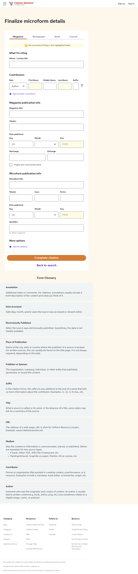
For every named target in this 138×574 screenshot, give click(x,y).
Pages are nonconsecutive (27, 165)
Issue (37, 192)
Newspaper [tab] (39, 37)
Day (11, 138)
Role (11, 80)
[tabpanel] (46, 147)
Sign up (121, 4)
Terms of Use (77, 525)
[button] (18, 86)
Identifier (13, 222)
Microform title (16, 179)
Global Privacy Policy (80, 530)
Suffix (75, 80)
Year (62, 138)
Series (63, 192)
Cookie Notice (77, 534)
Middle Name (49, 80)
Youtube (52, 534)
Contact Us (7, 534)
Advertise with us (10, 544)
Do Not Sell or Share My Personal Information (80, 546)
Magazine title (16, 108)
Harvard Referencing (34, 549)
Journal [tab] (73, 37)
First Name (34, 80)
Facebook (52, 525)
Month (38, 138)
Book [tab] (57, 37)
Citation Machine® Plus (35, 525)
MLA (28, 539)
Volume (12, 121)
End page (51, 151)
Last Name (63, 80)
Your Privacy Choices (80, 539)
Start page (14, 151)
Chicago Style (31, 544)
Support (6, 539)
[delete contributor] (82, 85)
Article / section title (18, 59)
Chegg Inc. (7, 530)
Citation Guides (32, 530)
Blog (5, 525)
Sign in (131, 4)
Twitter (51, 530)
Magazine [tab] (18, 37)
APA (27, 534)
